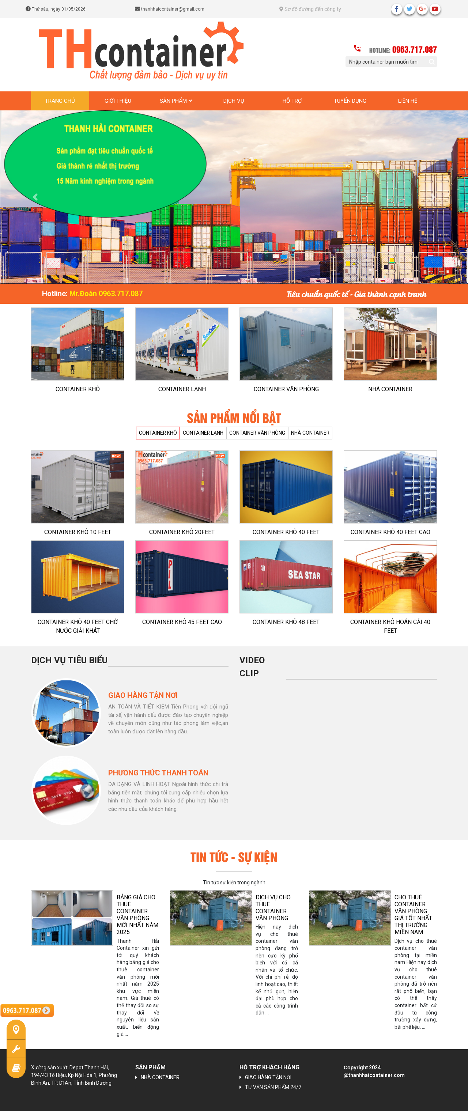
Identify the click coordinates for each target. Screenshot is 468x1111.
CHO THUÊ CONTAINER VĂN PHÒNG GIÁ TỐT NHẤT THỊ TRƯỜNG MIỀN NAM (413, 915)
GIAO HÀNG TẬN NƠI (268, 1077)
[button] (35, 197)
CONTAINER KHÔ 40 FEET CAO (390, 532)
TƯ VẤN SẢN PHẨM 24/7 (273, 1087)
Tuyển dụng (350, 101)
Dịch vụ (233, 101)
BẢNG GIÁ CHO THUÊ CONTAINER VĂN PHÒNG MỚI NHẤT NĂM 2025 (137, 915)
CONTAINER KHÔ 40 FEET (286, 532)
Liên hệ (408, 101)
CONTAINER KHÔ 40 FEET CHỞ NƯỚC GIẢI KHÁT (78, 626)
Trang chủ (60, 101)
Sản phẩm (173, 101)
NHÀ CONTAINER (390, 389)
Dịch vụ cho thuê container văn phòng (273, 908)
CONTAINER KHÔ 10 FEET (77, 532)
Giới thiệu (118, 101)
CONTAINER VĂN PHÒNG (286, 389)
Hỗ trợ (292, 101)
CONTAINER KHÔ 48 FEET (286, 622)
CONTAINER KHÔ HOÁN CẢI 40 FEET (390, 626)
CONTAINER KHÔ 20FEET (182, 532)
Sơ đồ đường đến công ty (310, 9)
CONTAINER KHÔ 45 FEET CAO (182, 622)
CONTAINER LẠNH (182, 389)
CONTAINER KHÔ (78, 389)
